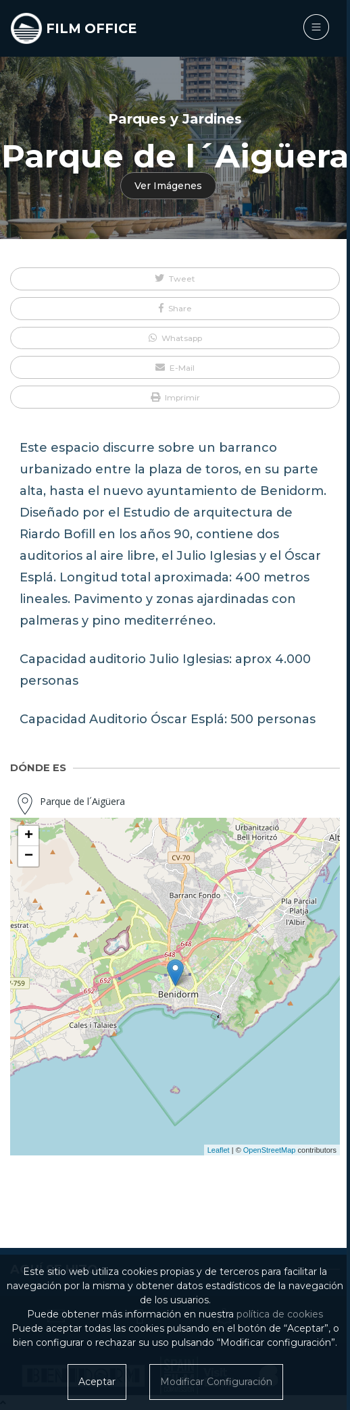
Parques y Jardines (175, 119)
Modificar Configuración (216, 1382)
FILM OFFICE (91, 28)
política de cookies (279, 1314)
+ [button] (28, 836)
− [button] (28, 856)
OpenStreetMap (269, 1150)
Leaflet (218, 1150)
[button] (175, 278)
